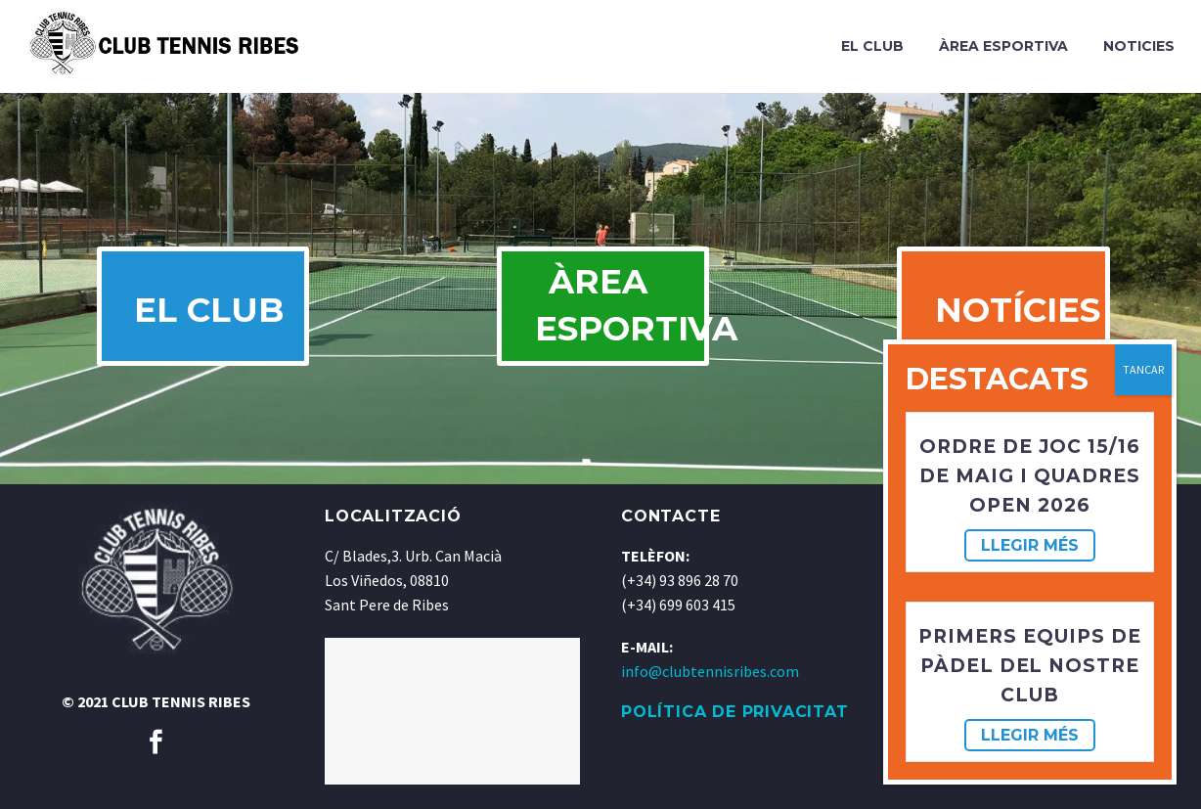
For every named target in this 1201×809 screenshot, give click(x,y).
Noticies (1139, 46)
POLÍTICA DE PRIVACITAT (735, 736)
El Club (872, 46)
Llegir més (1030, 545)
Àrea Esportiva (1003, 46)
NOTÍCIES (1021, 322)
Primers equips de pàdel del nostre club (1029, 665)
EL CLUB (212, 322)
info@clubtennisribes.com (710, 695)
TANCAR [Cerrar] (1143, 369)
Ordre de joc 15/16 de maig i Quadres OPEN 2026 (1029, 476)
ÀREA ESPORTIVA (620, 318)
